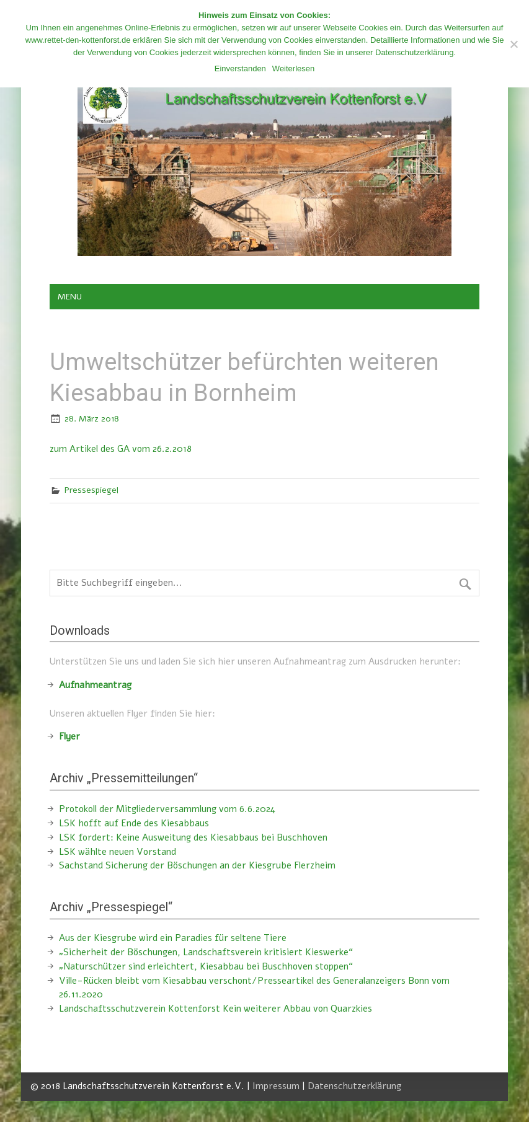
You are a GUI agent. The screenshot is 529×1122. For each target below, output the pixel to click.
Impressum (276, 1086)
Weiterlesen (293, 68)
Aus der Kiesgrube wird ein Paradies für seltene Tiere (173, 938)
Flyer (69, 736)
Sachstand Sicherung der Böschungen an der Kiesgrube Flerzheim (197, 865)
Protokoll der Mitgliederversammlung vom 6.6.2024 (167, 809)
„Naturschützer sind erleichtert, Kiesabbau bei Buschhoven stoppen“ (206, 966)
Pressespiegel (91, 490)
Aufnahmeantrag (95, 685)
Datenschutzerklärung (354, 1086)
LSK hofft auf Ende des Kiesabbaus (134, 823)
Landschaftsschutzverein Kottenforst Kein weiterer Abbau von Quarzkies (215, 1008)
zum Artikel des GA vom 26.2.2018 (121, 449)
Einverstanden (240, 68)
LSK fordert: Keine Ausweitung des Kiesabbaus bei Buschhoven (193, 837)
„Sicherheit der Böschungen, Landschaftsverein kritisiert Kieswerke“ (206, 952)
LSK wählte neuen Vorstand (117, 852)
